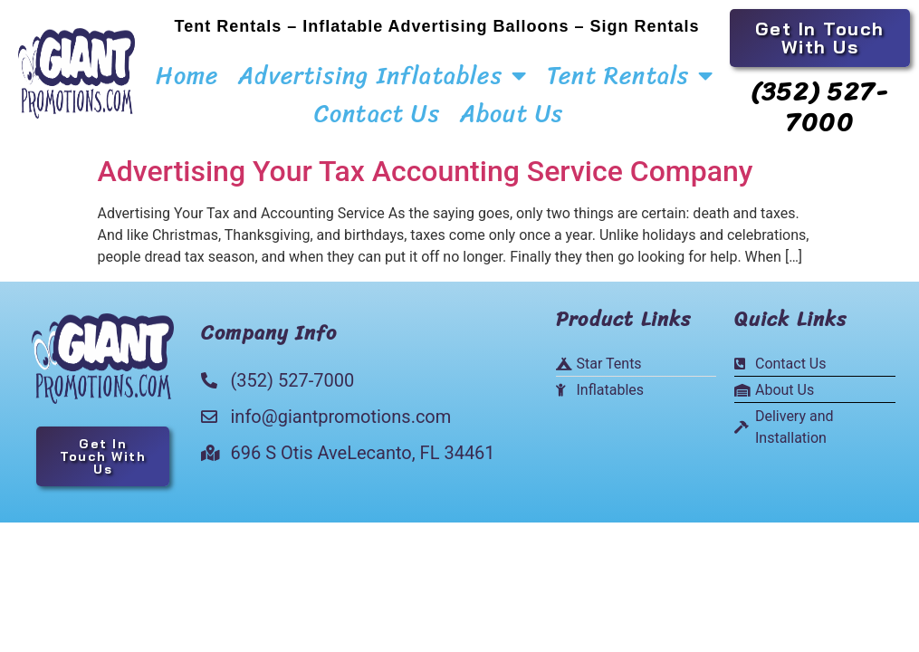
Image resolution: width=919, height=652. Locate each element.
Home (187, 75)
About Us (512, 113)
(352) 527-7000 (819, 106)
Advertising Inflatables (382, 75)
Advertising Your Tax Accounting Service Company (425, 171)
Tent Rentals (630, 75)
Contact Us (377, 113)
